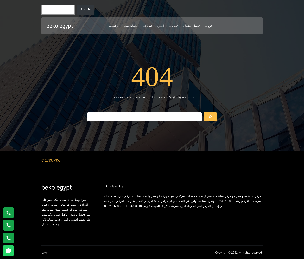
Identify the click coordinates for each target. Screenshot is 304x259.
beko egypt (59, 26)
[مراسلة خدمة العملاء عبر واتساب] (8, 250)
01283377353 (50, 160)
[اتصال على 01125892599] (8, 238)
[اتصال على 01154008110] (8, 212)
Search (85, 9)
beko (44, 252)
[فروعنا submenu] (214, 26)
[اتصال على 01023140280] (8, 225)
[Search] (210, 116)
